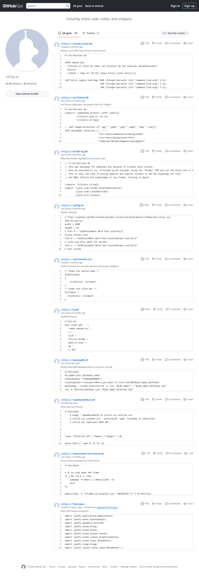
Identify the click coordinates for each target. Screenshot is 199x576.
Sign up (189, 6)
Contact (114, 566)
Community (94, 566)
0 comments (173, 43)
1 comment (173, 309)
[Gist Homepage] (13, 6)
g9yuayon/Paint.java (107, 507)
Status (82, 566)
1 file (145, 43)
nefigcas (65, 43)
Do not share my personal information (158, 566)
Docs (104, 566)
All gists (77, 6)
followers (14, 83)
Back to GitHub (94, 6)
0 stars (188, 43)
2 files (144, 204)
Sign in (175, 6)
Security (72, 566)
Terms (52, 566)
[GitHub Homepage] (23, 567)
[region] (123, 71)
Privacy (61, 566)
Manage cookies (129, 566)
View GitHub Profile (27, 93)
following (30, 83)
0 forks (157, 43)
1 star (188, 453)
